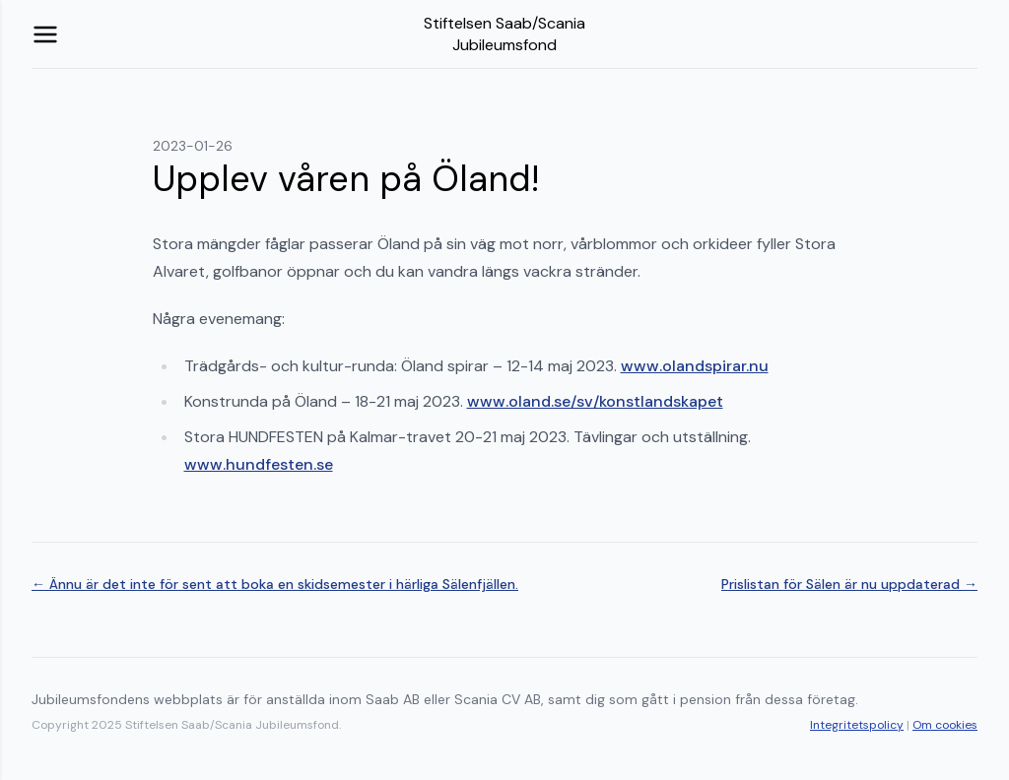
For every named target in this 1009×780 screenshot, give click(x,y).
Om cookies (944, 725)
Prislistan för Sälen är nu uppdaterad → (849, 584)
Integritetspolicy (857, 725)
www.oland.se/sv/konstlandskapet (595, 401)
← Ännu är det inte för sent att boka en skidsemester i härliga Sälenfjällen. (275, 584)
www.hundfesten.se (258, 464)
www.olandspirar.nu (695, 366)
